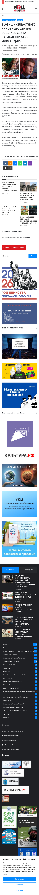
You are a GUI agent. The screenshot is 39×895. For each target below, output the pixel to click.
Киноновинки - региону (17, 16)
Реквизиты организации (11, 749)
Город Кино (7, 668)
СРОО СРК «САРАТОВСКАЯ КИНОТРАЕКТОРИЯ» (18, 651)
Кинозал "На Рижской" (10, 654)
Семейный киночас (9, 665)
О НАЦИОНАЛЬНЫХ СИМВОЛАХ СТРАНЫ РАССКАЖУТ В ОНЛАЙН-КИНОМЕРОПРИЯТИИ (9, 186)
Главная (5, 16)
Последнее (10, 570)
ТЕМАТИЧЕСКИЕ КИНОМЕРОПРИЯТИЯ (15, 711)
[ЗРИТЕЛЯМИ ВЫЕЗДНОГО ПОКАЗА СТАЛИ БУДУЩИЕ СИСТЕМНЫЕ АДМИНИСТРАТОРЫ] (7, 620)
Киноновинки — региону (11, 661)
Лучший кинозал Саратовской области (16, 675)
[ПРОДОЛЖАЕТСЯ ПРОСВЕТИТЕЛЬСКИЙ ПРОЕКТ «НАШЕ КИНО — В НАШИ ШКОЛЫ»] (7, 595)
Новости (19, 20)
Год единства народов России (13, 707)
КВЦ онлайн (7, 685)
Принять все (19, 879)
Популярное (28, 570)
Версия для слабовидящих (13, 247)
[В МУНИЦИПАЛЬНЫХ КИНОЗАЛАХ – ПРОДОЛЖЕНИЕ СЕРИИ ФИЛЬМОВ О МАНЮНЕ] (29, 210)
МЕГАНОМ (6, 717)
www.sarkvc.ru (11, 745)
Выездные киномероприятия (12, 681)
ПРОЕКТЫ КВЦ (7, 700)
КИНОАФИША (7, 678)
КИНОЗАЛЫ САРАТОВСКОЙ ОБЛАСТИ (15, 697)
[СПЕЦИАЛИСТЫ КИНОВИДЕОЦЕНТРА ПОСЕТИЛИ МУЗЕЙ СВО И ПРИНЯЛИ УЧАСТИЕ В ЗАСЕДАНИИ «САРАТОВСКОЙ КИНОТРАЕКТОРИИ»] (7, 579)
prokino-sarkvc (8, 54)
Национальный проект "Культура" (14, 658)
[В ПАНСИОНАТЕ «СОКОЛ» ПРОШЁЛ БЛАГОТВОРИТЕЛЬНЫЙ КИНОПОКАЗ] (7, 608)
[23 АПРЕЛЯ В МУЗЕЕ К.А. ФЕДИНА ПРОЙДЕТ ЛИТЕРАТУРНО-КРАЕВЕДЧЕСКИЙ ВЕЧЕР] (7, 633)
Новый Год (6, 671)
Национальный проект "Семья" (13, 704)
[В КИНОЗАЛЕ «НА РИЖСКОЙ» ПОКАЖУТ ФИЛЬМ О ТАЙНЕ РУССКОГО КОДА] (29, 186)
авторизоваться (7, 240)
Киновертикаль (8, 648)
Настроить (19, 885)
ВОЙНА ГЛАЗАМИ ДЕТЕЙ (11, 688)
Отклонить (19, 890)
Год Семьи (6, 714)
